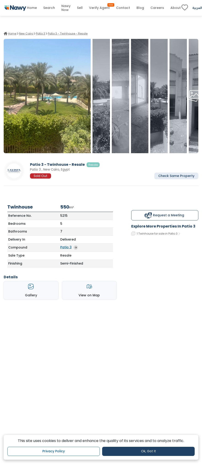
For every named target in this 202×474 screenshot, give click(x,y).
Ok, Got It (148, 451)
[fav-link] (185, 8)
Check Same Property (176, 176)
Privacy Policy (53, 451)
